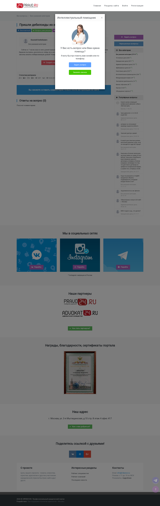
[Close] (102, 17)
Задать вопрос (80, 65)
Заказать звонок (80, 72)
